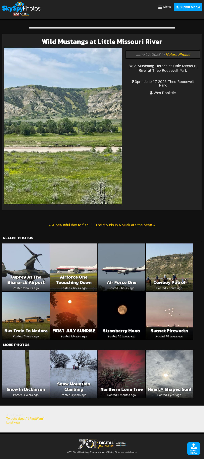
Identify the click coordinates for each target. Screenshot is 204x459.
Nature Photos (178, 54)
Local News (13, 422)
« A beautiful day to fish (68, 225)
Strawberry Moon (121, 330)
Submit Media (188, 7)
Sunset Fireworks (169, 330)
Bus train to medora (26, 330)
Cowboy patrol (169, 282)
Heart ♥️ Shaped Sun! (169, 389)
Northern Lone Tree (121, 389)
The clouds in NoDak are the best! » (125, 225)
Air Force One (121, 282)
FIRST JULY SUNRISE (73, 330)
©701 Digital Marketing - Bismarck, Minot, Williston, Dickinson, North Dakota (102, 451)
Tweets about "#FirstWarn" (25, 419)
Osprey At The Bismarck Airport (26, 279)
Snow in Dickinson (26, 389)
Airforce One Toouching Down (74, 279)
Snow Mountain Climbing (73, 386)
